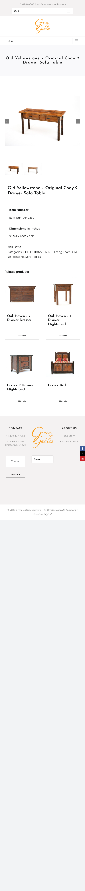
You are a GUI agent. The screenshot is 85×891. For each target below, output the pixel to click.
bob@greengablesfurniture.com (51, 4)
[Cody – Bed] (63, 363)
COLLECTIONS (32, 252)
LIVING (48, 252)
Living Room (62, 252)
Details (23, 335)
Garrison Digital (42, 514)
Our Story (69, 435)
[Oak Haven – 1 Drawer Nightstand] (63, 294)
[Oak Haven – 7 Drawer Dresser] (22, 294)
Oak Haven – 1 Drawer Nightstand (59, 320)
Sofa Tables (33, 257)
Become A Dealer (69, 441)
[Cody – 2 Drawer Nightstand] (22, 363)
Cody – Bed (57, 385)
